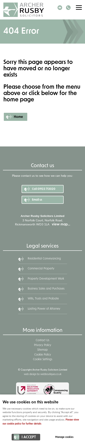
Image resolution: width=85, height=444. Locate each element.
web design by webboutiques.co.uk (42, 374)
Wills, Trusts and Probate (43, 298)
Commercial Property (41, 268)
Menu (77, 7)
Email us (37, 200)
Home (18, 117)
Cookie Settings (42, 359)
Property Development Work (46, 278)
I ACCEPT (29, 437)
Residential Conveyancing (44, 258)
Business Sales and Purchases (46, 288)
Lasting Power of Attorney (44, 308)
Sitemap (42, 350)
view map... (61, 224)
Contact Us (42, 340)
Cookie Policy (42, 354)
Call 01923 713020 (43, 189)
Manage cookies (64, 437)
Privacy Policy (42, 345)
